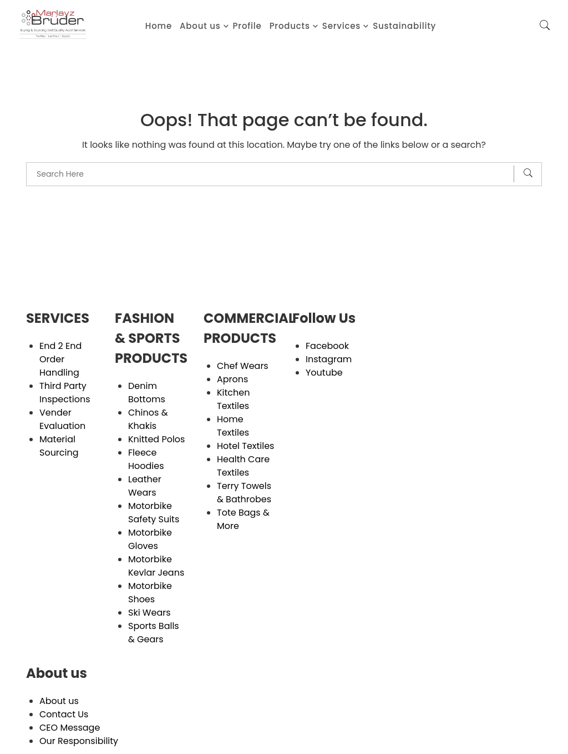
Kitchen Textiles (233, 399)
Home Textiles (233, 426)
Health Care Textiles (243, 466)
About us (200, 26)
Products (290, 26)
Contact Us (63, 714)
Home (158, 26)
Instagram (329, 359)
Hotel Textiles (245, 446)
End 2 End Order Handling (60, 359)
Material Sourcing (59, 446)
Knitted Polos (156, 439)
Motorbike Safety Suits (153, 513)
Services (341, 26)
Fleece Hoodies (146, 459)
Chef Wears (242, 365)
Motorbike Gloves (150, 539)
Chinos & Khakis (148, 419)
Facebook (327, 345)
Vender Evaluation (62, 419)
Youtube (324, 372)
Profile (247, 26)
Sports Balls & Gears (153, 633)
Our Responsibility (78, 741)
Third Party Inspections (64, 393)
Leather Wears (144, 486)
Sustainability (404, 26)
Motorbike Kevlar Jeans (156, 566)
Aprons (232, 379)
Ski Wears (149, 612)
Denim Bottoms (146, 393)
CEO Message (69, 727)
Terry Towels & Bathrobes (244, 493)
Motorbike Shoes (150, 593)
